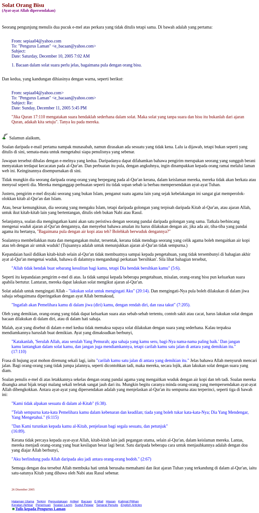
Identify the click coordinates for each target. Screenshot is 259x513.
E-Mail (98, 501)
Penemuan (43, 505)
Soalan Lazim (62, 505)
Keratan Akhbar (22, 505)
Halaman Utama (23, 501)
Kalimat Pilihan (128, 501)
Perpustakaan (57, 501)
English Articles (131, 505)
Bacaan (86, 501)
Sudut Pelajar (84, 505)
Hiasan (110, 501)
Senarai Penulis (107, 505)
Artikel (74, 501)
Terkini (41, 501)
